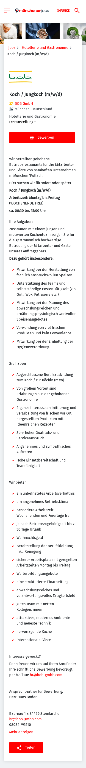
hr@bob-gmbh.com (46, 675)
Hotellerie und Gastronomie (45, 47)
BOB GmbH (24, 103)
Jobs (11, 47)
